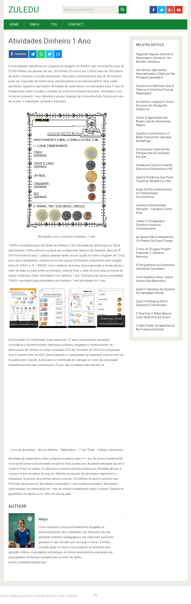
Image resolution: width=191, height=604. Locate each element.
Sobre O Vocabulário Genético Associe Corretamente (150, 224)
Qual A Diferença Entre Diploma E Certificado (151, 303)
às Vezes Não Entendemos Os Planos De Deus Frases (155, 238)
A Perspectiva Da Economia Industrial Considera (155, 266)
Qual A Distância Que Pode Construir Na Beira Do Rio (154, 179)
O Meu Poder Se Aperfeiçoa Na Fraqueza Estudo (155, 327)
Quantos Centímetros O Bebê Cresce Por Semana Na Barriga (153, 137)
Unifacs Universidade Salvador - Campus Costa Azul (154, 209)
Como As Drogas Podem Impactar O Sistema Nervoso (153, 252)
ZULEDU (23, 10)
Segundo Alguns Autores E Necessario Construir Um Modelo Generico (154, 57)
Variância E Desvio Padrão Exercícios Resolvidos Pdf (154, 167)
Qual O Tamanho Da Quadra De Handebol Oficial (155, 291)
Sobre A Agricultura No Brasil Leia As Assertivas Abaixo (153, 121)
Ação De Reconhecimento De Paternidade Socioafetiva (154, 193)
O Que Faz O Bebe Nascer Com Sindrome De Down (154, 315)
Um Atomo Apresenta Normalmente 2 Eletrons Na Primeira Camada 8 (155, 73)
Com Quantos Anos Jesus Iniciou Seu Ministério (154, 279)
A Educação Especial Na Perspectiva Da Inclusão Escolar (153, 153)
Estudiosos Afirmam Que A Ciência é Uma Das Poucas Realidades (155, 89)
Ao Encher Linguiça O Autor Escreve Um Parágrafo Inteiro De (155, 105)
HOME (14, 24)
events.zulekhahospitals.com (17, 595)
